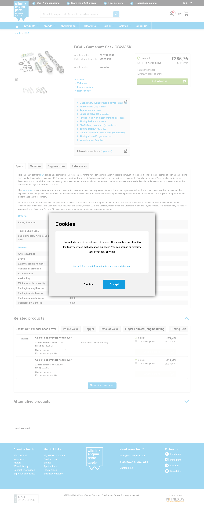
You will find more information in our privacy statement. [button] (102, 266)
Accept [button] (114, 284)
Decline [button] (88, 284)
